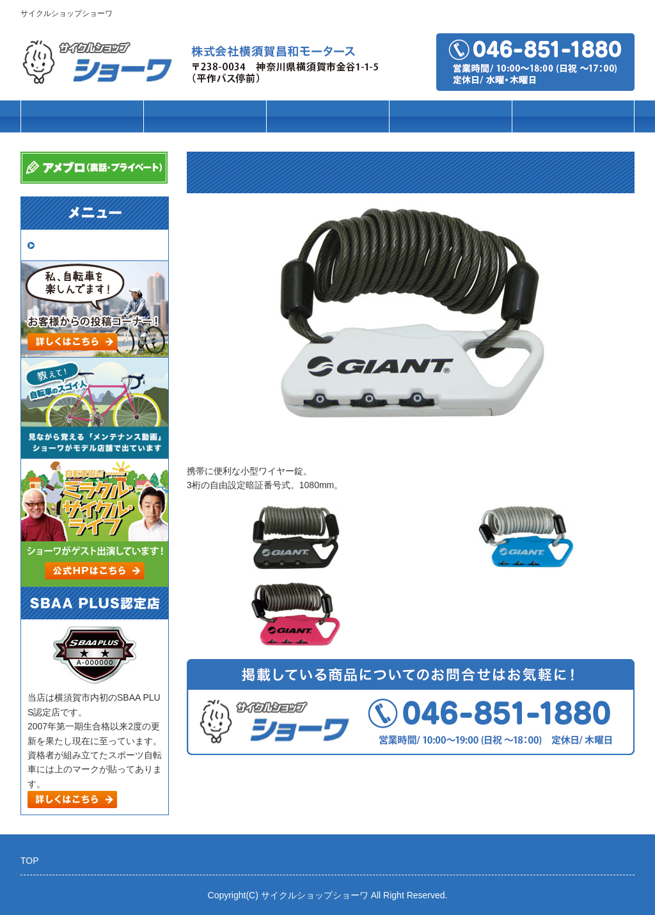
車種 (205, 117)
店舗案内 (573, 117)
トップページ (81, 117)
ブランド (327, 117)
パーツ (450, 117)
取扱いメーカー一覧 (83, 244)
